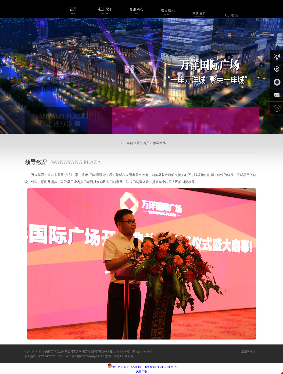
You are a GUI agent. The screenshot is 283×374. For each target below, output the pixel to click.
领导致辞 (159, 143)
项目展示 (167, 13)
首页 (72, 10)
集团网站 (246, 351)
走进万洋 (104, 10)
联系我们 (262, 23)
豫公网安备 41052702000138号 (128, 367)
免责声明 (141, 371)
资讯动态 (135, 11)
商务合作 (198, 17)
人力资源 (230, 19)
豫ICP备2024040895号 (163, 367)
